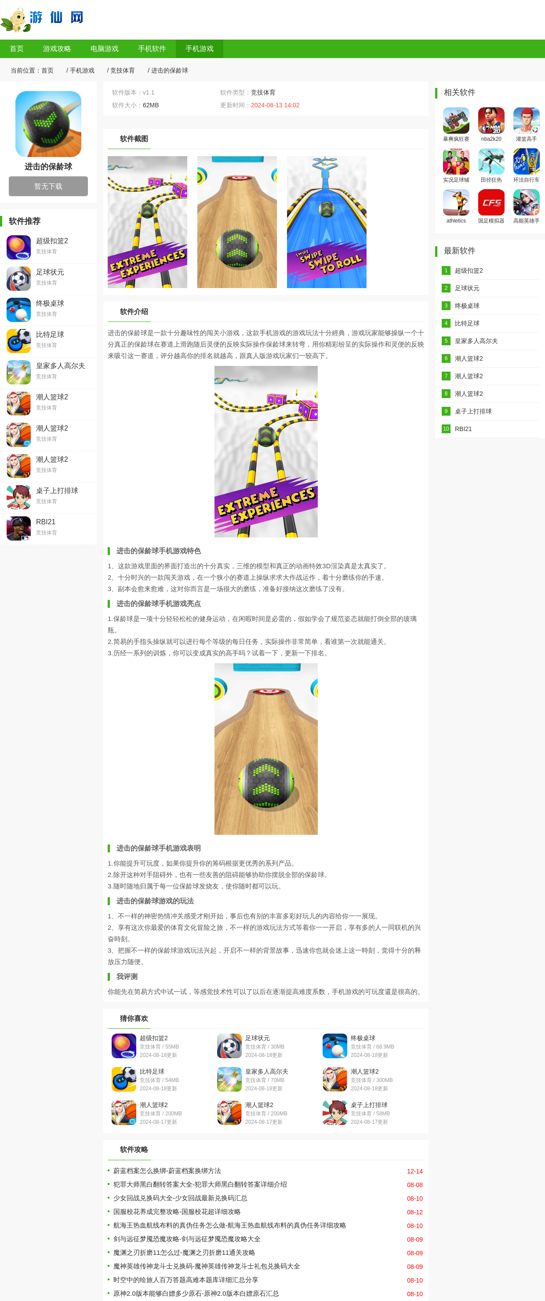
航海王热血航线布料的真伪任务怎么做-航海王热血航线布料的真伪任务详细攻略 (229, 1225)
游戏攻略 (57, 48)
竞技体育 (122, 70)
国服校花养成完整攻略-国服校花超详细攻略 (177, 1211)
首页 (17, 48)
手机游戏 (199, 48)
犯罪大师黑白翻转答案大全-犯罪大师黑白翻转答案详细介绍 (200, 1184)
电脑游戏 (105, 48)
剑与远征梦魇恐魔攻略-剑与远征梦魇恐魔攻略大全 (187, 1239)
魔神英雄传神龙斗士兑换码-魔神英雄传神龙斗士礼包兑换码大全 (206, 1266)
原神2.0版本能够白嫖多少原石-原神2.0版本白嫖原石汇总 (196, 1293)
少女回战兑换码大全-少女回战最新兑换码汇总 (180, 1198)
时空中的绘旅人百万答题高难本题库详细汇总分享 (185, 1279)
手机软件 (152, 48)
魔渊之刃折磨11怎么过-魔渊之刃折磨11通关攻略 (184, 1252)
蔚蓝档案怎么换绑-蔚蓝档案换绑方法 (167, 1170)
